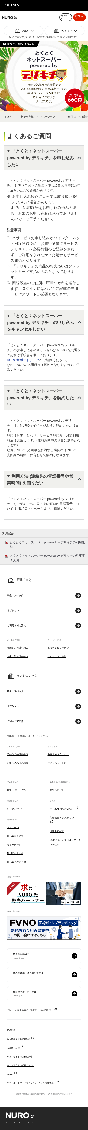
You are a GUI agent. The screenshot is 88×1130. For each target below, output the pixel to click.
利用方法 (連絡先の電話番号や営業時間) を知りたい (40, 479)
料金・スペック (15, 595)
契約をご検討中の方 (17, 647)
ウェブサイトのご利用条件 (19, 1056)
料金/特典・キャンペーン (38, 117)
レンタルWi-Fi (14, 808)
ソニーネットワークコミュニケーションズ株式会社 (33, 1083)
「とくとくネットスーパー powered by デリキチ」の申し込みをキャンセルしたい (40, 322)
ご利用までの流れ (16, 625)
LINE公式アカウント (18, 790)
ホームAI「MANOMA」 (64, 809)
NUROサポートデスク (23, 360)
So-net (12, 1074)
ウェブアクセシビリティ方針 (20, 1065)
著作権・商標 (15, 1048)
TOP (8, 117)
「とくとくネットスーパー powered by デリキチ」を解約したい (40, 398)
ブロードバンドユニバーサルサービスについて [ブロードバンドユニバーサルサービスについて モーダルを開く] (32, 1009)
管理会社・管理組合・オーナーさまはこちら (28, 736)
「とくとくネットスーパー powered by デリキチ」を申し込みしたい (40, 158)
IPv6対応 (11, 1030)
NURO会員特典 (15, 853)
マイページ (13, 827)
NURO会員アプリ (16, 836)
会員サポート (14, 844)
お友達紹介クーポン (58, 647)
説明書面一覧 (57, 831)
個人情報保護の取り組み (20, 1039)
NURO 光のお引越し (18, 862)
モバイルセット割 (57, 656)
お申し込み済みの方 (17, 656)
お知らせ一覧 (57, 790)
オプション (13, 610)
